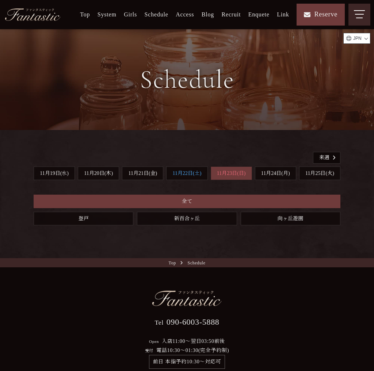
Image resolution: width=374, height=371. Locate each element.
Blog (208, 14)
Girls (130, 14)
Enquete (259, 14)
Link (283, 14)
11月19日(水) (54, 173)
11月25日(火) (319, 173)
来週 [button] (328, 157)
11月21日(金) (142, 173)
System (107, 14)
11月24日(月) (275, 173)
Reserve (320, 14)
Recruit (231, 14)
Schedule (156, 14)
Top (85, 14)
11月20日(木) (98, 173)
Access (185, 14)
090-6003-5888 (186, 321)
